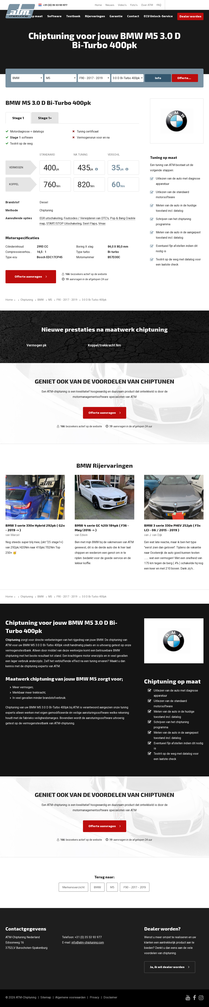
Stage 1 (18, 118)
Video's (122, 4)
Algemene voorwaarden (70, 997)
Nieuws (110, 4)
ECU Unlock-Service (158, 16)
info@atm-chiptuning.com (87, 942)
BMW (97, 887)
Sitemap (45, 997)
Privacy (94, 997)
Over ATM (147, 4)
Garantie (116, 16)
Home (98, 4)
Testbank (73, 16)
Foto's (134, 4)
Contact (133, 16)
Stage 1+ (45, 118)
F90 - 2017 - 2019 (134, 887)
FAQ (159, 4)
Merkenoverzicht (73, 887)
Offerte (182, 78)
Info (158, 78)
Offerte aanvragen (28, 276)
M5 (112, 887)
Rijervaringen (95, 16)
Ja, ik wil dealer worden (167, 967)
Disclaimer (110, 997)
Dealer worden (190, 16)
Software (54, 16)
